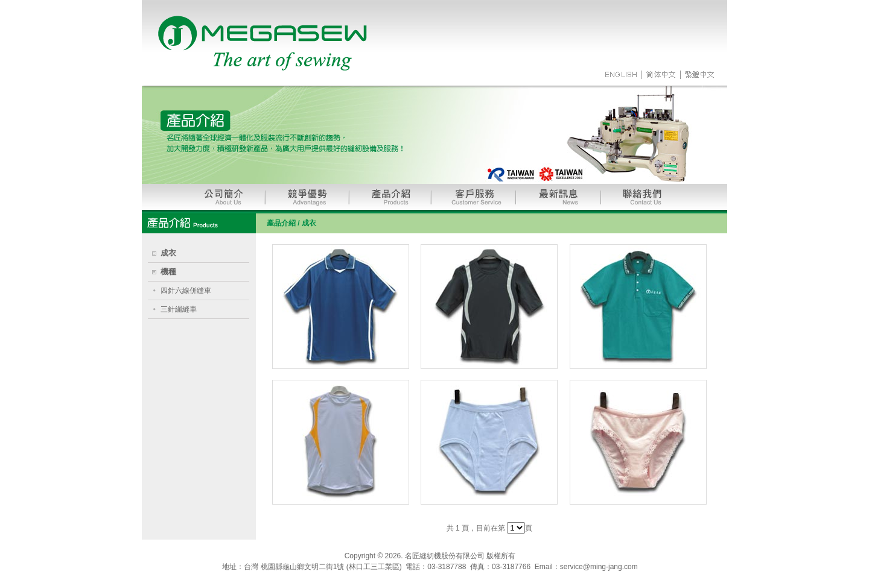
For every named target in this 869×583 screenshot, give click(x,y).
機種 (168, 271)
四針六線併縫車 (186, 290)
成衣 (168, 252)
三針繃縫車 (179, 309)
